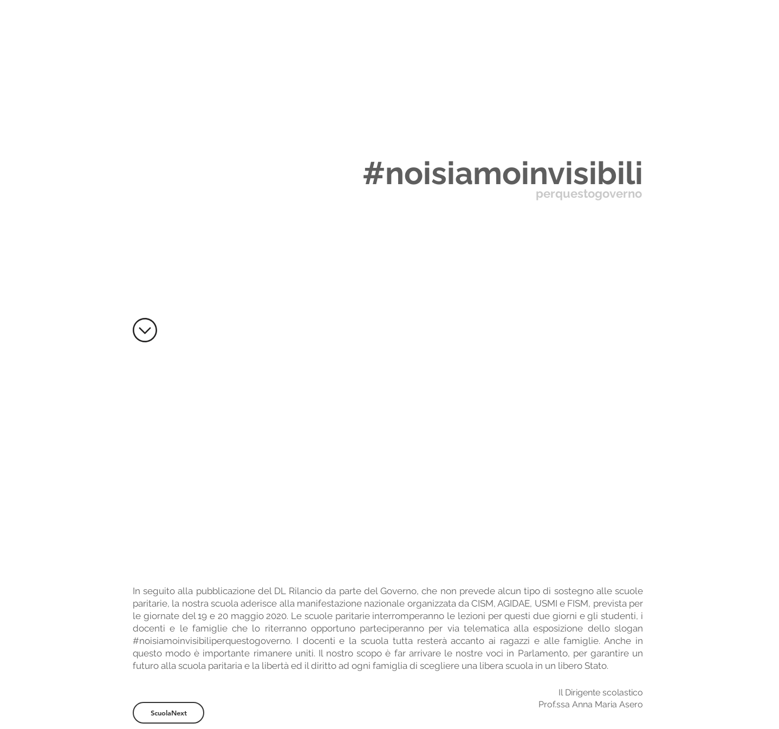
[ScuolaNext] (168, 713)
